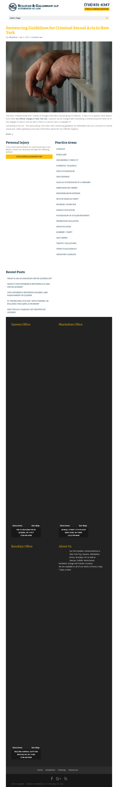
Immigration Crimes (66, 188)
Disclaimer (50, 770)
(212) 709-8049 (73, 535)
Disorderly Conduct (67, 160)
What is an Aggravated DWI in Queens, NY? (29, 278)
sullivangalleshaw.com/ (29, 157)
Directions (17, 525)
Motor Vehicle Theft (67, 199)
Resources (73, 770)
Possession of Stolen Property (73, 215)
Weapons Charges (66, 254)
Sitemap (62, 770)
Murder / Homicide (66, 204)
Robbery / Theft (64, 232)
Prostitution (63, 226)
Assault (60, 149)
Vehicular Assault (66, 249)
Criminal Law (36, 37)
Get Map (35, 525)
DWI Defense (62, 177)
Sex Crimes (62, 238)
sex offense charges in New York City (31, 118)
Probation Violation (67, 221)
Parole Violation (65, 210)
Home (40, 770)
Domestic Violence (66, 166)
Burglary (61, 154)
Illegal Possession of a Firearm (73, 182)
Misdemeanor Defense (68, 193)
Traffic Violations (66, 243)
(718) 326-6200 (26, 757)
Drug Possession (65, 171)
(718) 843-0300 (26, 535)
